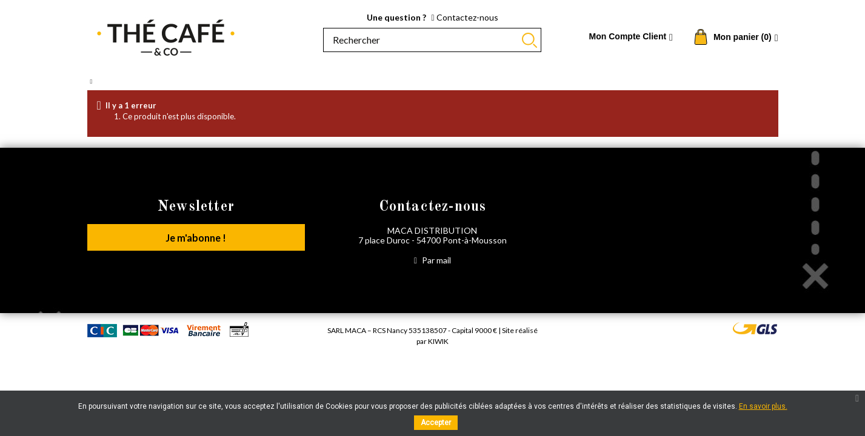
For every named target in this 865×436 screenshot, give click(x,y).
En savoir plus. (763, 406)
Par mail (432, 260)
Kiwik (438, 341)
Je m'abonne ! (196, 239)
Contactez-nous (464, 17)
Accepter (436, 422)
